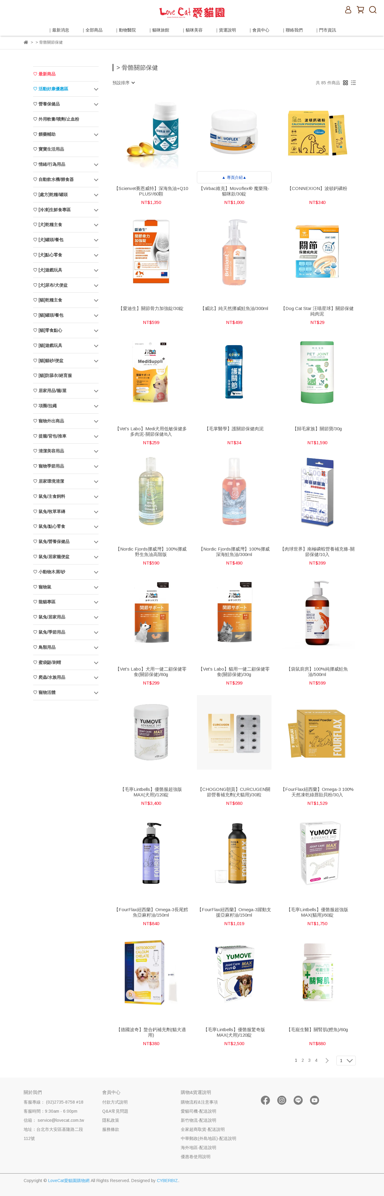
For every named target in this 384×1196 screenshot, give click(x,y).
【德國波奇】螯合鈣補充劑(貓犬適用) (151, 1032)
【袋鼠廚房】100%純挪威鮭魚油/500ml (317, 671)
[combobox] (123, 82)
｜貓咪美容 (192, 30)
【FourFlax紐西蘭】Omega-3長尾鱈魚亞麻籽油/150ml (151, 912)
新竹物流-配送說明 (198, 1120)
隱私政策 (110, 1120)
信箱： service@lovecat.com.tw (54, 1120)
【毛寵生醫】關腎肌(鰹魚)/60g (317, 1029)
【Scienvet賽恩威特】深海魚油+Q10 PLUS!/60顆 (151, 191)
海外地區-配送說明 (198, 1147)
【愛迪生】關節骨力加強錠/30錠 (151, 308)
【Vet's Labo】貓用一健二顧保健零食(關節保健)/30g (234, 671)
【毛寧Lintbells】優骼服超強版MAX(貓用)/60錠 (317, 912)
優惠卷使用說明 (196, 1156)
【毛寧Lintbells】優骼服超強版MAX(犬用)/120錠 (151, 792)
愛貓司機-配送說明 (198, 1111)
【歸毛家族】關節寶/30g (317, 428)
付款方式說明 (115, 1102)
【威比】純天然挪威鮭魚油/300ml (234, 308)
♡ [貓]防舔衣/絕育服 (52, 375)
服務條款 (110, 1129)
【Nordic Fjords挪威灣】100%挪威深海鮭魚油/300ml (234, 551)
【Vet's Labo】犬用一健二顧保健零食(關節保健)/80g (151, 671)
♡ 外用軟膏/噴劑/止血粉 (56, 119)
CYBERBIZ (167, 1180)
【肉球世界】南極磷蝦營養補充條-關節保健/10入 (317, 551)
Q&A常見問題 (115, 1111)
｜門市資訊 (325, 30)
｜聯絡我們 (292, 30)
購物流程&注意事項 (199, 1102)
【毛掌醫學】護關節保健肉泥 (234, 428)
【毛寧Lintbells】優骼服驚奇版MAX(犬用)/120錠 (234, 1032)
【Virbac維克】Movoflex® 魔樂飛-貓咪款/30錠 (234, 191)
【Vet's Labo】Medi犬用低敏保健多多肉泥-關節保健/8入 (151, 431)
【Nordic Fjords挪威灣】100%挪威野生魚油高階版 (151, 551)
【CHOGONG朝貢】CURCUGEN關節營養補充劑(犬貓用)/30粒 (234, 792)
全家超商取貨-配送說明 (203, 1129)
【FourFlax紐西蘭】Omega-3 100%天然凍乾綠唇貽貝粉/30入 (317, 792)
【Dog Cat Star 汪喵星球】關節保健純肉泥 (317, 311)
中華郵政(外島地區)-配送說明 (208, 1138)
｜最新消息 (58, 30)
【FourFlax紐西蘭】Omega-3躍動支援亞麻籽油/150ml (234, 912)
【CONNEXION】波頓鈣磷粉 (317, 188)
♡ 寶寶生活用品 (48, 149)
